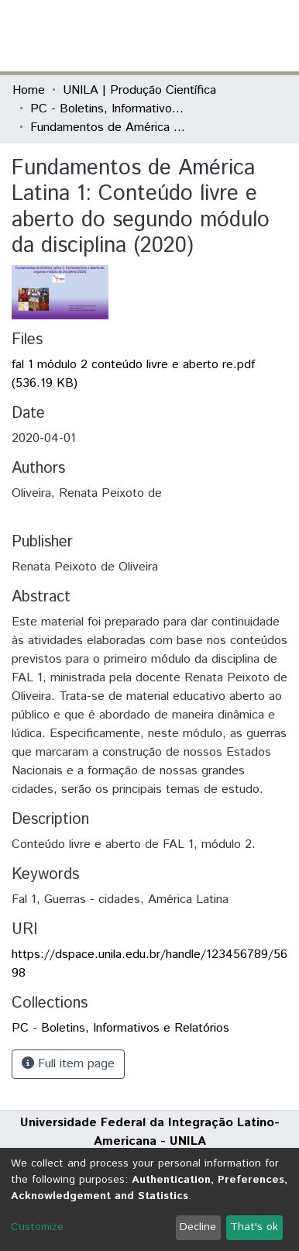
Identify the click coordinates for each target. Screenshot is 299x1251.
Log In (228, 35)
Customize (37, 1227)
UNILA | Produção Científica (139, 90)
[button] (196, 35)
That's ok (254, 1227)
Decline (198, 1227)
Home (28, 90)
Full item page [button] (68, 1064)
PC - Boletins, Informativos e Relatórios (107, 109)
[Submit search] (174, 35)
